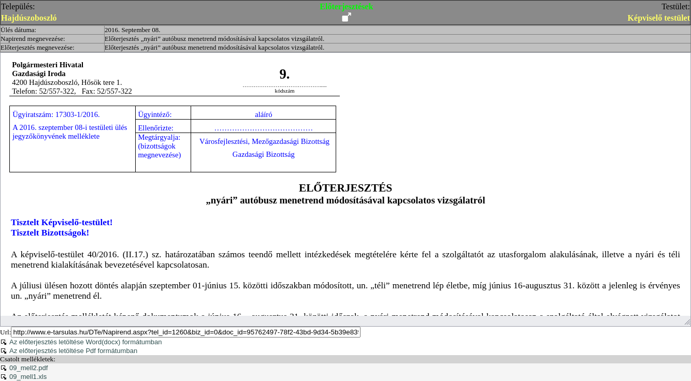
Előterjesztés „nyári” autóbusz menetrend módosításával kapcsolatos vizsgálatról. (214, 38)
